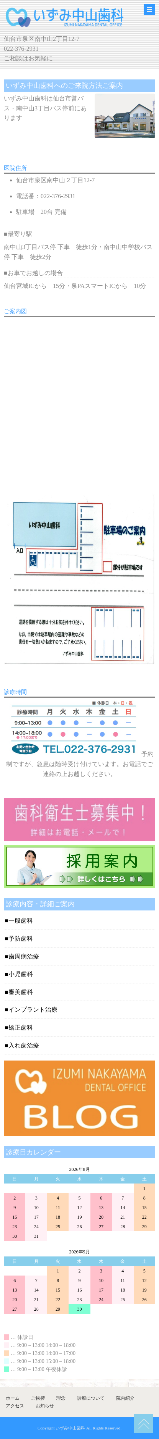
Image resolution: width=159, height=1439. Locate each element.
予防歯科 (20, 938)
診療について (91, 1398)
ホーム (13, 1398)
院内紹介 (125, 1398)
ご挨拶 (38, 1398)
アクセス (15, 1405)
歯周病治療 (23, 956)
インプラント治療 (32, 1009)
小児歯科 (20, 974)
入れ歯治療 (23, 1045)
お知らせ (45, 1405)
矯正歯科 (20, 1027)
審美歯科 (20, 992)
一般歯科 (20, 920)
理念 (61, 1398)
